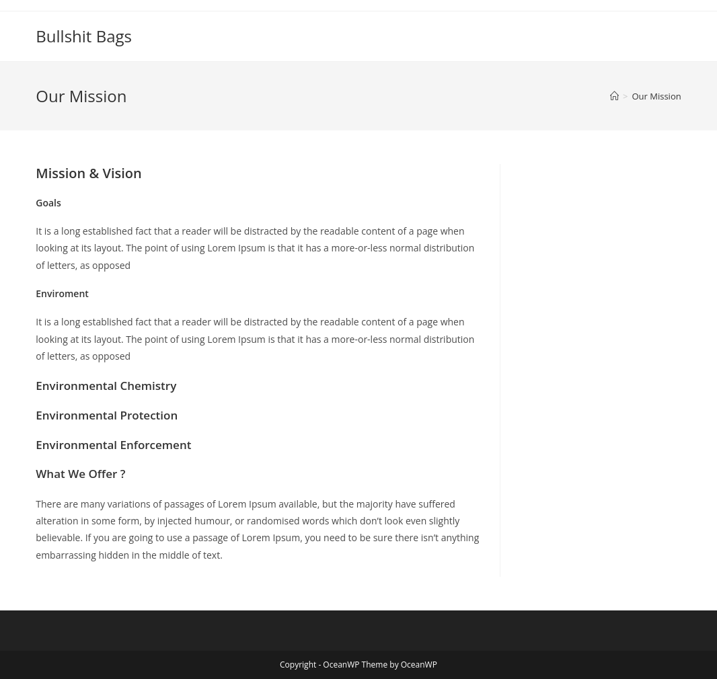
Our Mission (656, 96)
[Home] (614, 96)
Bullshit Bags (84, 36)
